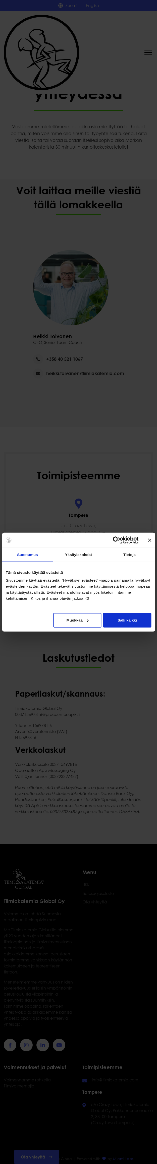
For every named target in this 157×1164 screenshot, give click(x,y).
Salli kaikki (127, 620)
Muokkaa (78, 620)
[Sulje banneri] (149, 540)
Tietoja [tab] (129, 554)
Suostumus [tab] (27, 554)
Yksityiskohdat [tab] (78, 554)
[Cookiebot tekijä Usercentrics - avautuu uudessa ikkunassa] (116, 540)
